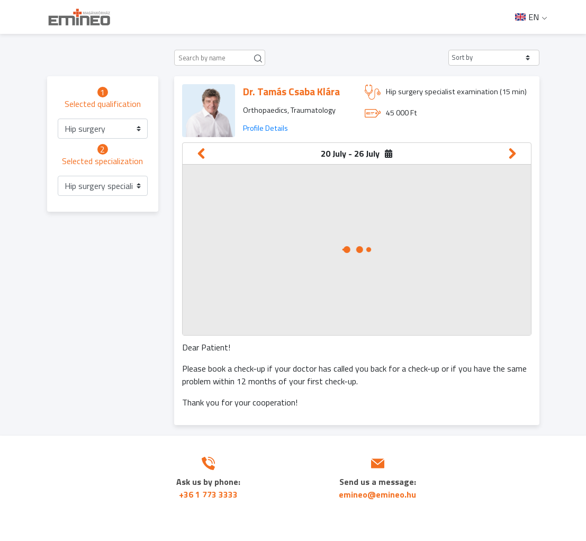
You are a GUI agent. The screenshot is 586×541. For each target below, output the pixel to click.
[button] (494, 57)
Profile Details (265, 128)
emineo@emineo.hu (377, 494)
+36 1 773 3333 (208, 494)
